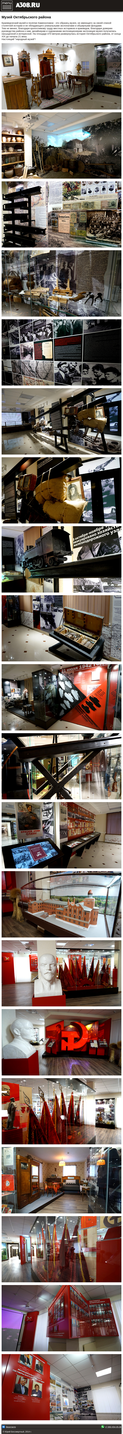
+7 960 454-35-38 (113, 1427)
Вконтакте (11, 1427)
